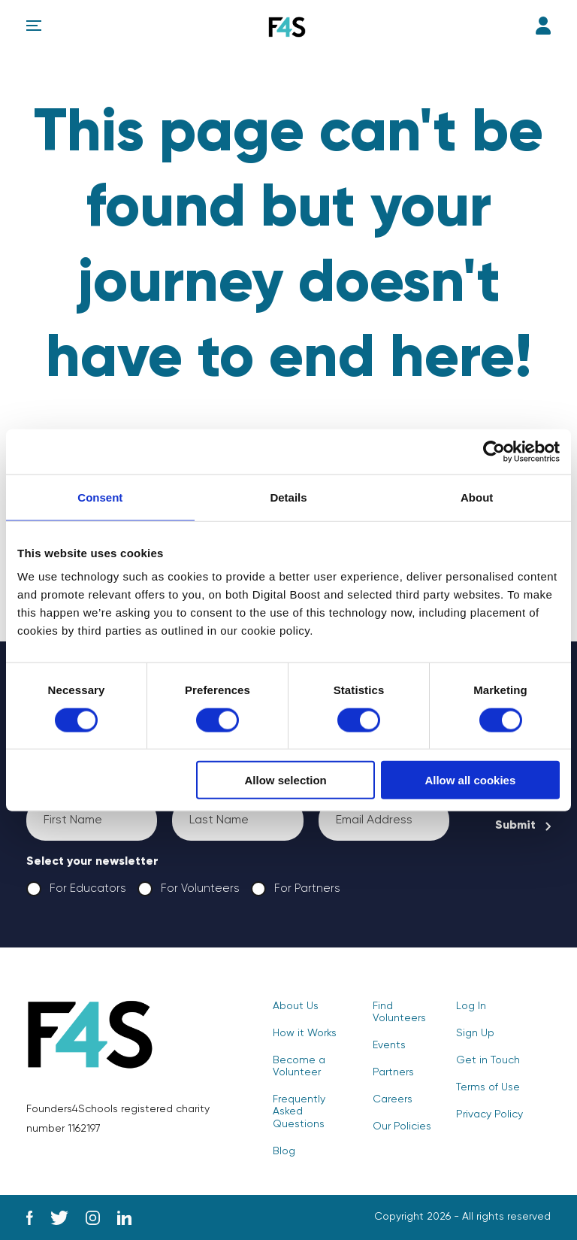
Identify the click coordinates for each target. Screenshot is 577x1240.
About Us (296, 1006)
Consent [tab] (99, 496)
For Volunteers (188, 888)
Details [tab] (288, 496)
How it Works (305, 1033)
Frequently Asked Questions (299, 1111)
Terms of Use (488, 1087)
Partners (393, 1072)
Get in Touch (488, 1060)
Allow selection (286, 780)
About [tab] (477, 496)
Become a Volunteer (299, 1066)
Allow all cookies (469, 780)
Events (389, 1045)
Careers (392, 1099)
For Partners (295, 888)
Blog (284, 1151)
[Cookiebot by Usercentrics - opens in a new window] (494, 451)
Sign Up (475, 1033)
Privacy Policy (489, 1114)
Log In (543, 26)
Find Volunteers (399, 1012)
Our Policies (402, 1126)
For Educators (76, 888)
